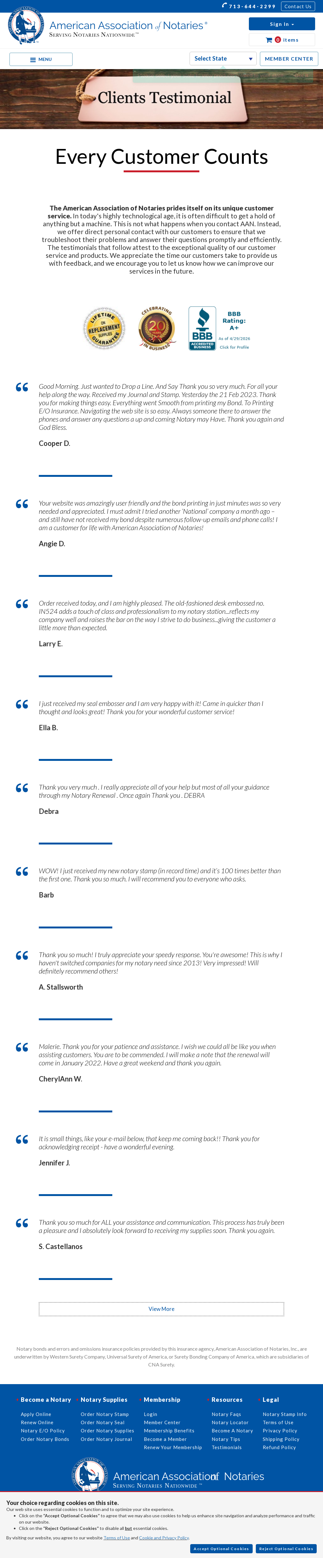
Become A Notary (232, 1430)
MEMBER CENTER (289, 59)
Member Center (162, 1422)
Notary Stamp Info (285, 1414)
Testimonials (227, 1447)
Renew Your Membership (173, 1447)
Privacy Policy (280, 1430)
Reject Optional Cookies (286, 1548)
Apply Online (36, 1414)
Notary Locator (230, 1422)
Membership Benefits (169, 1430)
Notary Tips (226, 1439)
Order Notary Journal (106, 1439)
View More (161, 1309)
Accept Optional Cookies (221, 1548)
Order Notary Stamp (105, 1414)
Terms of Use (116, 1537)
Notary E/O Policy (43, 1430)
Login (150, 1414)
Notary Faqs (226, 1414)
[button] (282, 23)
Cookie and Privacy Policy (164, 1537)
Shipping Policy (281, 1439)
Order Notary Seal (103, 1422)
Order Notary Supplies (107, 1430)
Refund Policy (279, 1447)
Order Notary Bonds (45, 1439)
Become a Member (165, 1439)
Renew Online (37, 1422)
